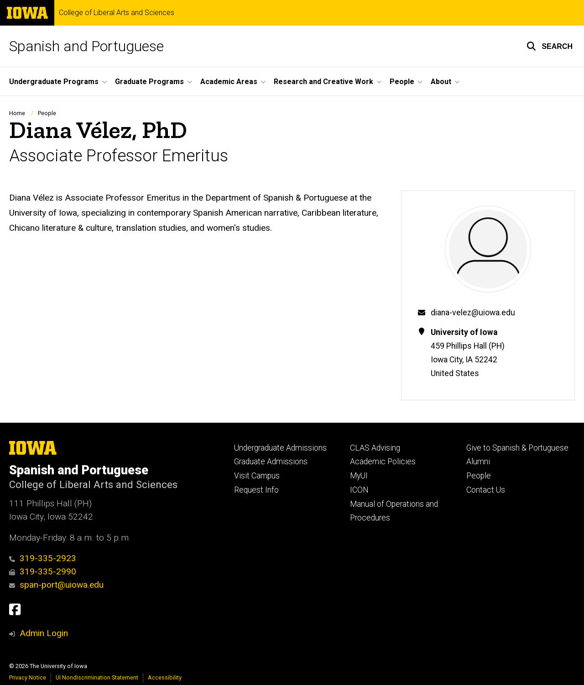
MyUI (359, 475)
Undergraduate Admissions (280, 447)
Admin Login (44, 633)
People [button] (402, 81)
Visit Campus (257, 475)
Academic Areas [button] (228, 81)
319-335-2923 (42, 558)
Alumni (478, 461)
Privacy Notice (27, 677)
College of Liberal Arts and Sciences (116, 13)
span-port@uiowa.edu (56, 584)
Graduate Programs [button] (149, 81)
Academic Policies (383, 461)
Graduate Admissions (271, 461)
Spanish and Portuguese (86, 46)
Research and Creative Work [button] (323, 81)
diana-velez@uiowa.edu (473, 312)
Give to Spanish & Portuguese (517, 447)
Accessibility (165, 677)
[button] (549, 46)
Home (17, 113)
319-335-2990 (42, 571)
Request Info (256, 489)
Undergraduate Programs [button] (54, 81)
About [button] (441, 81)
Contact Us (485, 489)
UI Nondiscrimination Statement (97, 677)
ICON (359, 489)
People (47, 113)
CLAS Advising (375, 447)
